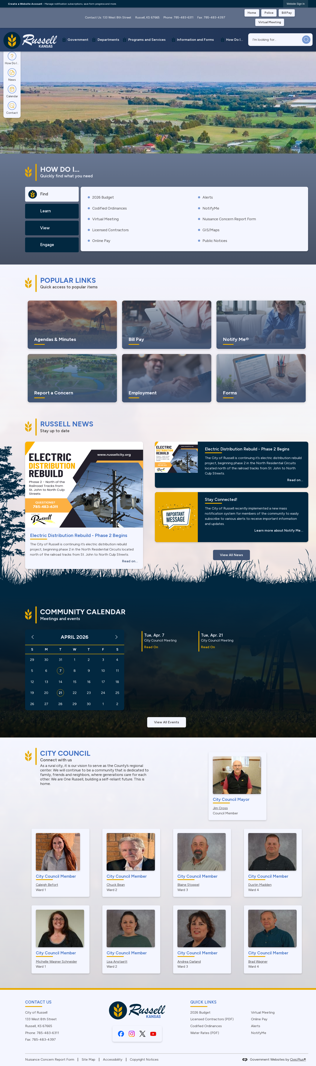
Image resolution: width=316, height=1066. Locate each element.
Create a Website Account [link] (25, 3)
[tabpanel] (194, 219)
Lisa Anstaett (117, 962)
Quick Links (203, 1002)
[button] (306, 39)
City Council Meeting (160, 640)
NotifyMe (211, 208)
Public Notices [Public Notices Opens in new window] (215, 240)
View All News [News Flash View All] (231, 555)
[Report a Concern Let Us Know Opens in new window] (72, 378)
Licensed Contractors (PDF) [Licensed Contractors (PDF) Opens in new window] (212, 1019)
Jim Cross (220, 808)
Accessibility (112, 1059)
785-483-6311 (184, 17)
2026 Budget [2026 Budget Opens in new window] (103, 197)
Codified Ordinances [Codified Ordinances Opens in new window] (109, 208)
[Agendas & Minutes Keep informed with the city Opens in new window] (72, 325)
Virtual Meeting (105, 219)
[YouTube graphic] (153, 1033)
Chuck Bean (116, 885)
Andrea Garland (189, 962)
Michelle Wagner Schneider (56, 962)
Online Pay (101, 240)
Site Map (88, 1059)
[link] (295, 4)
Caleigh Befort (47, 885)
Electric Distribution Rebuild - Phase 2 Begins (78, 535)
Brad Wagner (258, 962)
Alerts (208, 197)
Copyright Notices (144, 1059)
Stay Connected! (221, 499)
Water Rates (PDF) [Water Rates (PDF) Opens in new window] (204, 1033)
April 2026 (74, 637)
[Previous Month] (32, 637)
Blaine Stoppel (188, 885)
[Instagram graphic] (131, 1033)
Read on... (130, 561)
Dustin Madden (260, 885)
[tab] (52, 194)
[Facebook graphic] (121, 1033)
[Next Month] (116, 637)
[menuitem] (75, 39)
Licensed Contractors (110, 230)
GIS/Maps (211, 230)
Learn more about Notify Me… (278, 530)
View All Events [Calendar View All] (166, 722)
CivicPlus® (298, 1059)
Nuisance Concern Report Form (229, 219)
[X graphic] (142, 1033)
